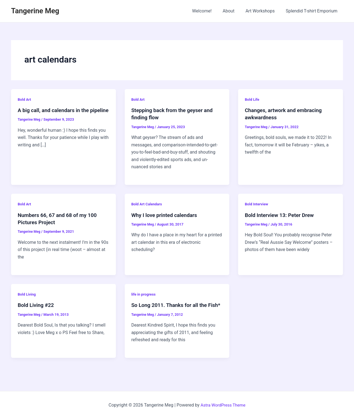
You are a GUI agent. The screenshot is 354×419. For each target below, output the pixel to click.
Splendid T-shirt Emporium (313, 11)
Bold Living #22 (37, 304)
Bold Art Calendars (147, 203)
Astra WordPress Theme (223, 405)
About (234, 11)
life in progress (144, 293)
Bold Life (252, 99)
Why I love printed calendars (166, 214)
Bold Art (25, 99)
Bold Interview (257, 203)
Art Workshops (263, 11)
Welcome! (209, 11)
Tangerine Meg (35, 11)
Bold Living (27, 293)
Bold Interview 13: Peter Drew (281, 214)
